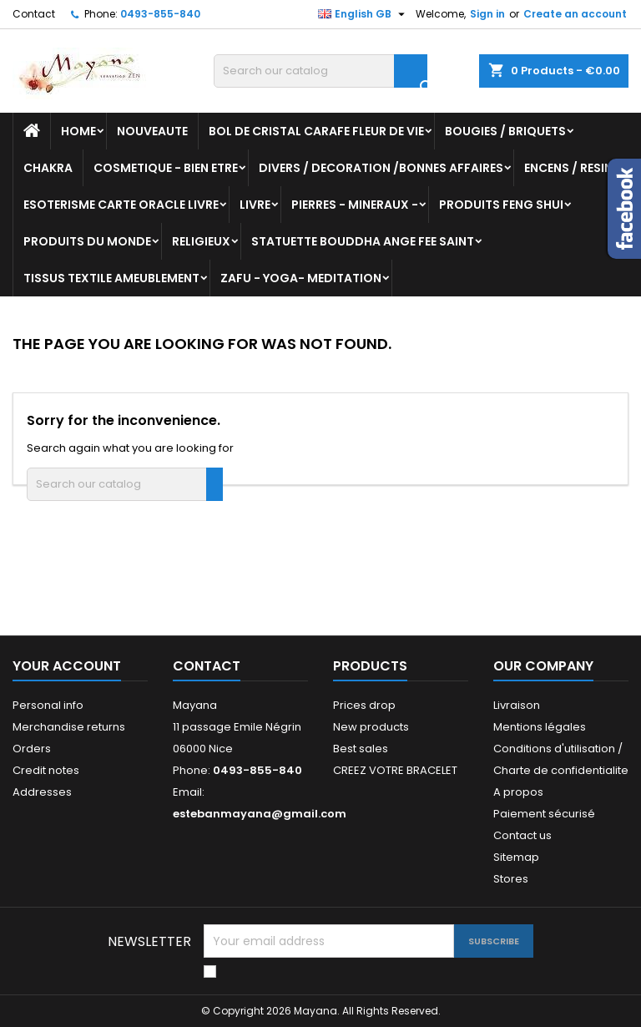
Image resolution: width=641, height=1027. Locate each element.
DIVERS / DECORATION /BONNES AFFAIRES (381, 167)
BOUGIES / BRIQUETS (505, 131)
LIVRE (255, 204)
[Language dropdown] (363, 14)
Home (78, 131)
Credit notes (46, 770)
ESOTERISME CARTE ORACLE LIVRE (121, 204)
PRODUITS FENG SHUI (501, 204)
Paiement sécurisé (544, 814)
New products (371, 727)
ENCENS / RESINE (571, 167)
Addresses (42, 792)
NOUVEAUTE (152, 131)
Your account (67, 665)
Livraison (516, 705)
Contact (34, 14)
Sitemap (516, 857)
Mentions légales (539, 727)
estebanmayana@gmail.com (259, 814)
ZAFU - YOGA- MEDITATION (300, 278)
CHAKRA (48, 167)
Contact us (522, 835)
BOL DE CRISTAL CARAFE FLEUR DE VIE (316, 131)
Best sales (360, 748)
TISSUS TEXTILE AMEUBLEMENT (111, 278)
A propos (518, 792)
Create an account (575, 14)
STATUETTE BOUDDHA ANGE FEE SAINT (362, 241)
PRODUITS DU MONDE (87, 241)
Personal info (48, 705)
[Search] (320, 71)
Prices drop (364, 705)
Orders (32, 748)
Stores (510, 879)
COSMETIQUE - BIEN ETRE (165, 167)
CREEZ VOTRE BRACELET (395, 770)
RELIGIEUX (201, 241)
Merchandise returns (69, 727)
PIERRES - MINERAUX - (354, 204)
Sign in (487, 14)
